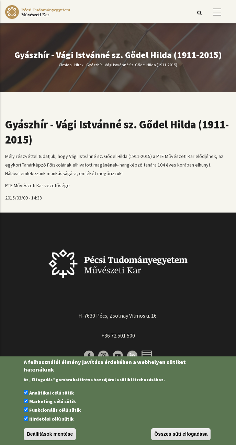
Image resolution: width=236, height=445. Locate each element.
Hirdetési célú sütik (51, 419)
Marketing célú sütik (52, 401)
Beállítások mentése (50, 434)
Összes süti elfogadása (180, 434)
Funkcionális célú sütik (55, 410)
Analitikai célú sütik (51, 393)
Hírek (78, 64)
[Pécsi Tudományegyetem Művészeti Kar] (37, 19)
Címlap (65, 64)
